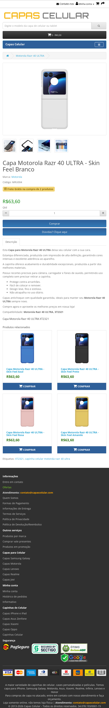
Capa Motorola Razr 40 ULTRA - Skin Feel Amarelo (80, 434)
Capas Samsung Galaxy (16, 558)
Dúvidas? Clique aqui (54, 232)
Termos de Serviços (14, 514)
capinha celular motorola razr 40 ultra (47, 458)
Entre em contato (13, 482)
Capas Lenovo (11, 569)
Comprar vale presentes (17, 541)
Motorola (16, 177)
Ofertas (7, 487)
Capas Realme (11, 574)
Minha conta (85, 3)
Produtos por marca (14, 536)
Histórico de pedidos (15, 596)
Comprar (54, 223)
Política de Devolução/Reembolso (22, 524)
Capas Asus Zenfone (15, 618)
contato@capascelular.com (36, 492)
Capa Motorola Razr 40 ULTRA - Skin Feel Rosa (25, 434)
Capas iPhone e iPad (15, 613)
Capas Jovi (9, 579)
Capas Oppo (10, 629)
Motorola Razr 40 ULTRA (30, 55)
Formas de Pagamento (16, 503)
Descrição (11, 241)
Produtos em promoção (16, 546)
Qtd (5, 207)
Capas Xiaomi (11, 624)
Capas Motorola (12, 563)
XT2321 (19, 458)
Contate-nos (65, 3)
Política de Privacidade (16, 519)
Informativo (9, 602)
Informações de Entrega (17, 508)
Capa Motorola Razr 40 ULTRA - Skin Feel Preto (80, 370)
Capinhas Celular (13, 634)
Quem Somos (10, 498)
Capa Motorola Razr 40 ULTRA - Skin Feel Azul (25, 370)
